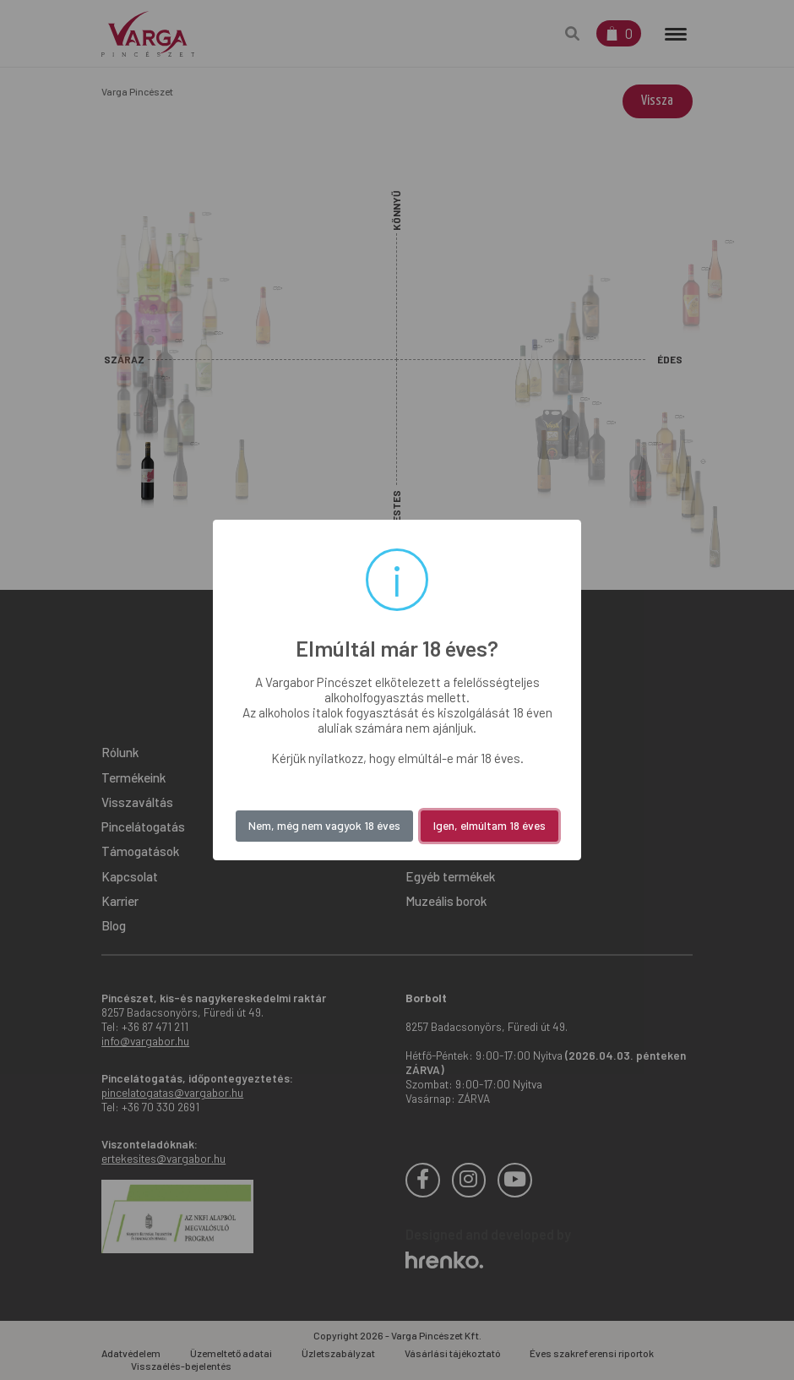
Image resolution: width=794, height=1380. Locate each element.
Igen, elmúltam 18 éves (489, 825)
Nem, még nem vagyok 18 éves (324, 825)
